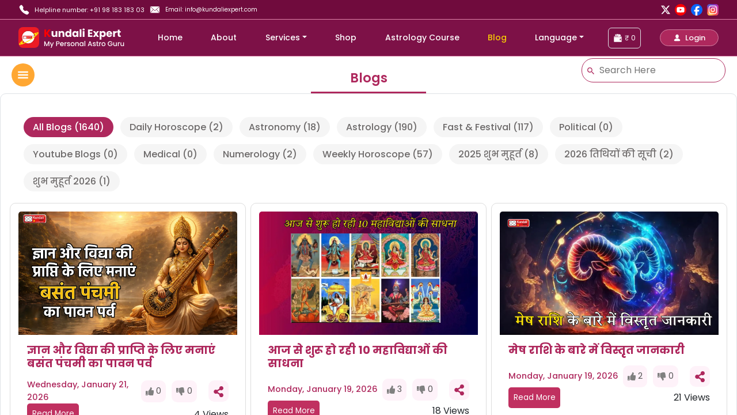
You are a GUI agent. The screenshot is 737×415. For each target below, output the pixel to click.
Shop (345, 37)
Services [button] (282, 37)
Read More (535, 397)
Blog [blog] (497, 37)
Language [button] (556, 37)
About (224, 37)
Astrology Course (422, 37)
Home (170, 37)
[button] (689, 37)
